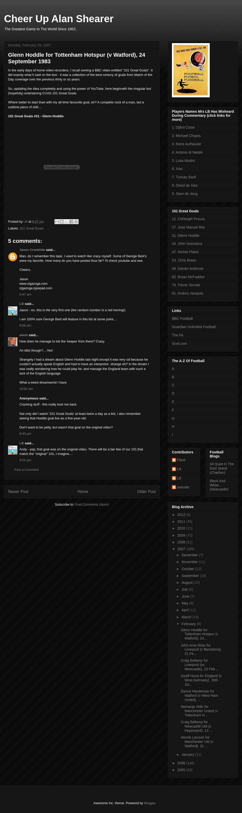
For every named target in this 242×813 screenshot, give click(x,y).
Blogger (149, 803)
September (191, 576)
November (190, 562)
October (188, 569)
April (186, 610)
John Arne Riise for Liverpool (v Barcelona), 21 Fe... (201, 649)
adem (23, 335)
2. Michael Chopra (186, 136)
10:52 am (26, 389)
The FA (177, 335)
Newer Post (18, 491)
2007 (181, 549)
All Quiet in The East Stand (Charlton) (222, 468)
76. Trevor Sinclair (186, 285)
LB (21, 304)
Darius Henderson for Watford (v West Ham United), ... (199, 695)
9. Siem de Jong (184, 194)
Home (83, 491)
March (187, 617)
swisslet (183, 487)
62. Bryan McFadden (188, 277)
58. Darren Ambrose (187, 269)
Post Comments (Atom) (92, 504)
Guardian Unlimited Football (194, 327)
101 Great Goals (32, 228)
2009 (181, 535)
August (187, 582)
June (186, 596)
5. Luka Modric (183, 161)
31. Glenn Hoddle (185, 236)
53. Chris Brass (184, 260)
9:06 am (25, 325)
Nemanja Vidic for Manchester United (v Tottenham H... (199, 711)
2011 (181, 521)
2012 (181, 515)
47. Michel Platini (185, 252)
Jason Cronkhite (32, 250)
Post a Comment (26, 470)
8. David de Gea (184, 185)
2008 (181, 542)
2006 (181, 763)
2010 (181, 528)
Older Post (146, 491)
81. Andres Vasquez (187, 293)
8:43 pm (25, 433)
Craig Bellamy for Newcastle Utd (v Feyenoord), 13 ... (197, 726)
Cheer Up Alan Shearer (58, 18)
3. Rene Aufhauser (186, 144)
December (190, 555)
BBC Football (182, 318)
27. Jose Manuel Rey (188, 227)
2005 (181, 770)
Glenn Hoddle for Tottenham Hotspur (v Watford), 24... (199, 634)
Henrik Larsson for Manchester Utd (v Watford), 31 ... (197, 741)
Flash (181, 460)
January (188, 754)
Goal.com (179, 343)
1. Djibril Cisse (183, 127)
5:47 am (25, 294)
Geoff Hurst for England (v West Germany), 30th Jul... (201, 680)
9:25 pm (25, 460)
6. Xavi (177, 169)
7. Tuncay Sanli (184, 177)
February (189, 624)
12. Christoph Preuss (188, 219)
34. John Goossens (187, 244)
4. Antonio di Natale (187, 152)
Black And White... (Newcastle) (219, 485)
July (185, 589)
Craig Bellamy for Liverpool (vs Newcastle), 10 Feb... (199, 664)
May (185, 603)
